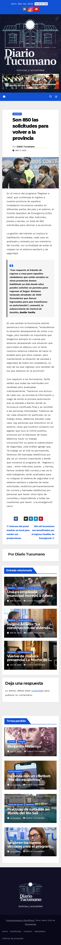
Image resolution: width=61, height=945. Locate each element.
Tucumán (21, 741)
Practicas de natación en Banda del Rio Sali (28, 811)
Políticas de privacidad (12, 938)
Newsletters (40, 931)
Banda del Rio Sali (15, 804)
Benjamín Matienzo (24, 746)
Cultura (11, 741)
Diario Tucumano (26, 146)
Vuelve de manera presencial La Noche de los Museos (30, 660)
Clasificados (15, 931)
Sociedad (17, 114)
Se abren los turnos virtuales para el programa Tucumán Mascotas (30, 846)
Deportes (30, 804)
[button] (50, 96)
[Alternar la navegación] (56, 96)
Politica (11, 588)
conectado (37, 690)
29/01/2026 (16, 751)
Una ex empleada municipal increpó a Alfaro (29, 594)
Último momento (35, 588)
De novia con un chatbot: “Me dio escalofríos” (28, 778)
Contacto (28, 931)
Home (5, 931)
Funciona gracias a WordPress (20, 920)
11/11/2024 (15, 785)
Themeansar (30, 924)
